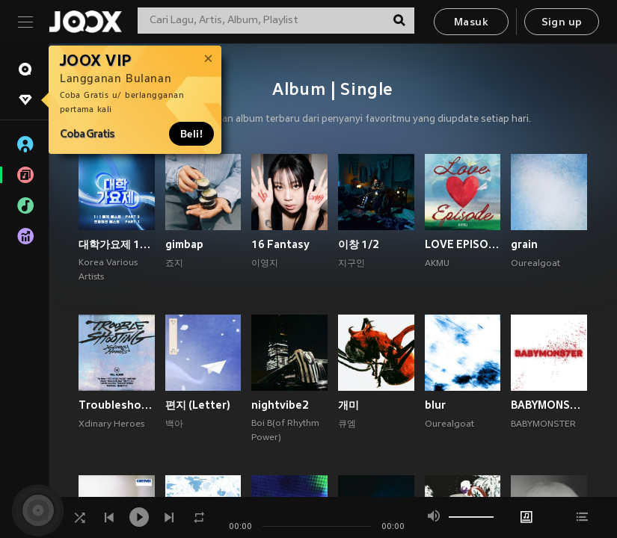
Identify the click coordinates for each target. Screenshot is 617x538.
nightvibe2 (280, 405)
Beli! (191, 134)
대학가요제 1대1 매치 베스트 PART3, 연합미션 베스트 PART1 (117, 244)
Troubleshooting (117, 405)
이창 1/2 (358, 244)
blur (435, 405)
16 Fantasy (280, 244)
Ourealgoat (535, 264)
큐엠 (347, 424)
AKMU (437, 264)
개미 (348, 405)
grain (524, 244)
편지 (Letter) (197, 405)
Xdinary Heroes (111, 424)
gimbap (184, 244)
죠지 (174, 264)
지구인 (351, 264)
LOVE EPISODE (463, 244)
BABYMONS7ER (549, 405)
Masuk (471, 22)
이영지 (264, 264)
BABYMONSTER (543, 424)
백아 (174, 424)
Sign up (562, 22)
